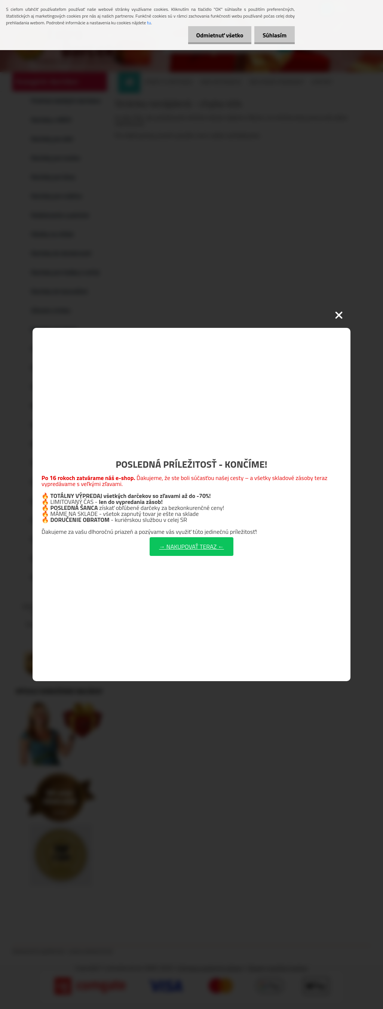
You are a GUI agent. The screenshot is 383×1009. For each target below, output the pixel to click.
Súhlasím (273, 35)
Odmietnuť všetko (216, 35)
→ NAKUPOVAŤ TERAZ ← (191, 546)
